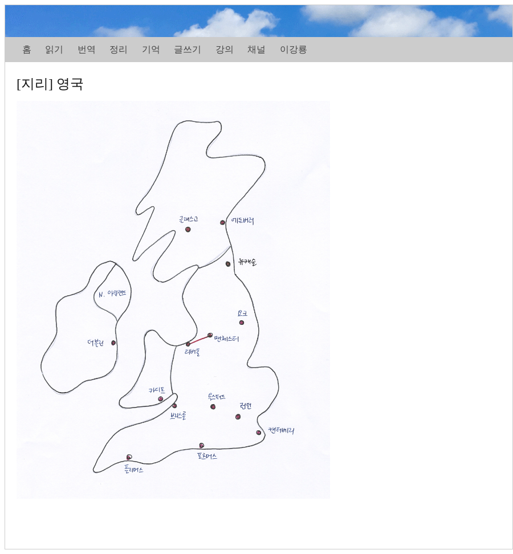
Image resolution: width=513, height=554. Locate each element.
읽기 (54, 49)
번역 (87, 49)
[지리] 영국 (50, 83)
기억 (151, 49)
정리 (118, 49)
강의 (224, 49)
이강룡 (293, 49)
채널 (256, 49)
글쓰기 (187, 49)
